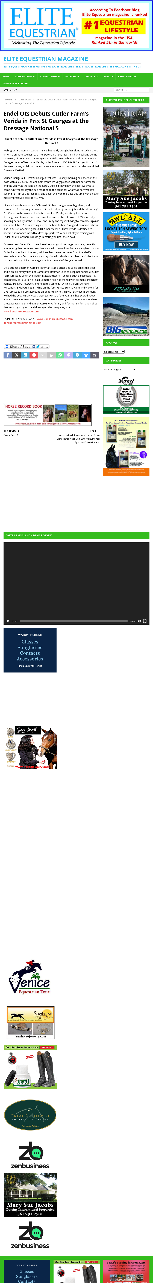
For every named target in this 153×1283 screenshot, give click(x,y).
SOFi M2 (108, 76)
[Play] (8, 621)
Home (6, 76)
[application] (76, 583)
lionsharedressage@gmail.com (23, 322)
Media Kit (70, 76)
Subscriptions (23, 76)
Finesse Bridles (127, 76)
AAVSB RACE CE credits (15, 83)
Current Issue (48, 76)
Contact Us (92, 76)
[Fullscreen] (145, 621)
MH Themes (104, 1279)
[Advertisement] (128, 501)
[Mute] (139, 621)
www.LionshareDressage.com (55, 319)
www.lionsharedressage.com (21, 311)
